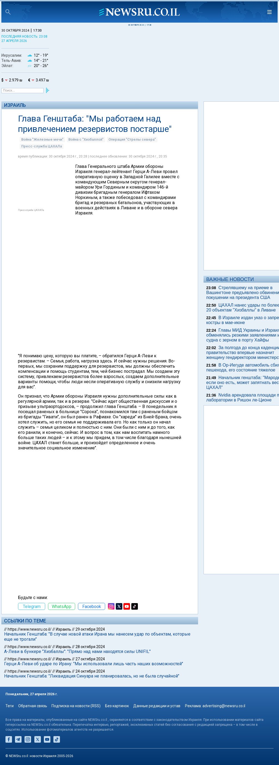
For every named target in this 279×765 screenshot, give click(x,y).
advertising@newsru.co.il (223, 706)
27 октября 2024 (90, 659)
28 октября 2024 (90, 647)
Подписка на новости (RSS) (76, 706)
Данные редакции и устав (156, 706)
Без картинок (117, 706)
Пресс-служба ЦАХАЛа (41, 146)
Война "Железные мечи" (42, 139)
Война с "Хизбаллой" (86, 139)
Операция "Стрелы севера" (132, 139)
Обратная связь (32, 706)
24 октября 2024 (90, 671)
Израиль (15, 105)
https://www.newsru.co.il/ (29, 629)
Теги (9, 706)
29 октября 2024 (90, 629)
